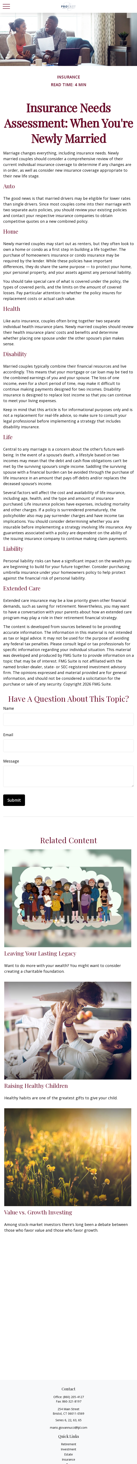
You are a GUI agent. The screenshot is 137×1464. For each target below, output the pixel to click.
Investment (68, 1449)
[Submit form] (14, 800)
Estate (68, 1454)
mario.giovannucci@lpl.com (68, 1427)
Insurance (68, 1459)
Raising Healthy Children (36, 1085)
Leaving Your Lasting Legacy (40, 953)
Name (8, 708)
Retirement (68, 1444)
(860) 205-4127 (73, 1397)
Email (8, 734)
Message (11, 761)
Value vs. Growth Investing (38, 1212)
